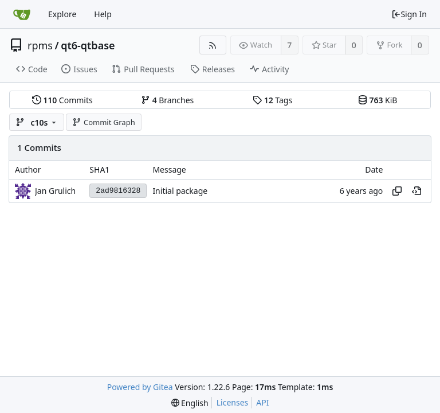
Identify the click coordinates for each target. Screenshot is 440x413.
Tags (272, 100)
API (262, 402)
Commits (62, 100)
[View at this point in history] (416, 191)
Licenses (233, 402)
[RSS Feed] (212, 45)
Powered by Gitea (140, 386)
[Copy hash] (397, 191)
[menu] (190, 403)
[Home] (22, 14)
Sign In (409, 14)
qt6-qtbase (88, 45)
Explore (62, 14)
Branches (167, 100)
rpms (40, 45)
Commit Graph (103, 122)
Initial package (179, 190)
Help (103, 14)
